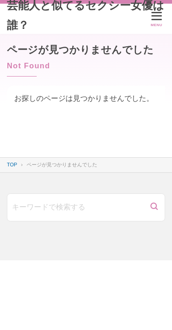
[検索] (154, 207)
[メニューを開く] (156, 19)
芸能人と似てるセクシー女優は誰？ (85, 15)
